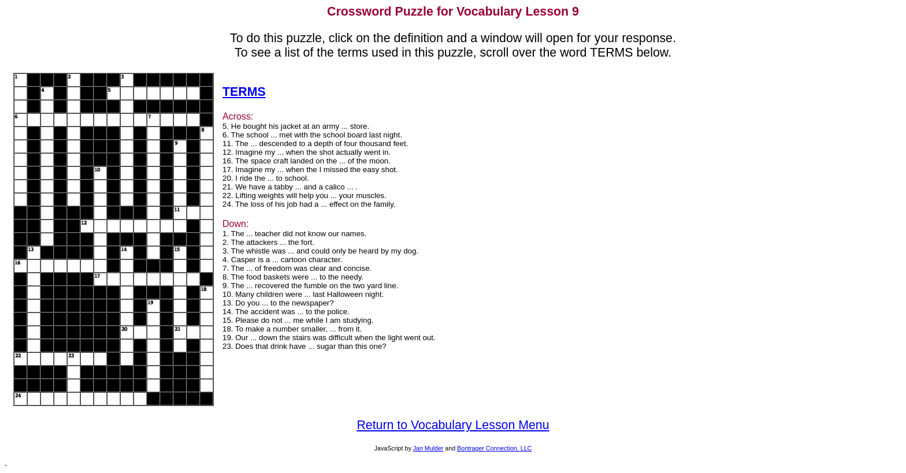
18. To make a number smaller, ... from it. (292, 329)
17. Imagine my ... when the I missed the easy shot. (310, 169)
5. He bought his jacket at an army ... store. (295, 126)
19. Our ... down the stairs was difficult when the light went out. (329, 337)
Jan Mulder (428, 448)
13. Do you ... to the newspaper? (278, 303)
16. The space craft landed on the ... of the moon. (306, 161)
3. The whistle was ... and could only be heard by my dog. (320, 251)
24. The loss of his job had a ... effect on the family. (308, 204)
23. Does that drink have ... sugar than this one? (304, 346)
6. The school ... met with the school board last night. (312, 135)
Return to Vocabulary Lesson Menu (453, 425)
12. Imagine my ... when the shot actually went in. (306, 152)
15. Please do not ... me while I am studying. (298, 320)
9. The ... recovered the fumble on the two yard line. (310, 285)
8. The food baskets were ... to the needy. (292, 277)
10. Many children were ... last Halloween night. (303, 294)
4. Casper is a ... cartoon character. (282, 259)
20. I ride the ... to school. (265, 178)
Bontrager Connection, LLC (494, 448)
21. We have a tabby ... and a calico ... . (290, 187)
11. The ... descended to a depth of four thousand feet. (315, 143)
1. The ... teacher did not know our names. (294, 233)
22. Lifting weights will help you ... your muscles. (304, 195)
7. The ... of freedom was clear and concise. (297, 268)
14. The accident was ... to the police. (286, 311)
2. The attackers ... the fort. (268, 242)
